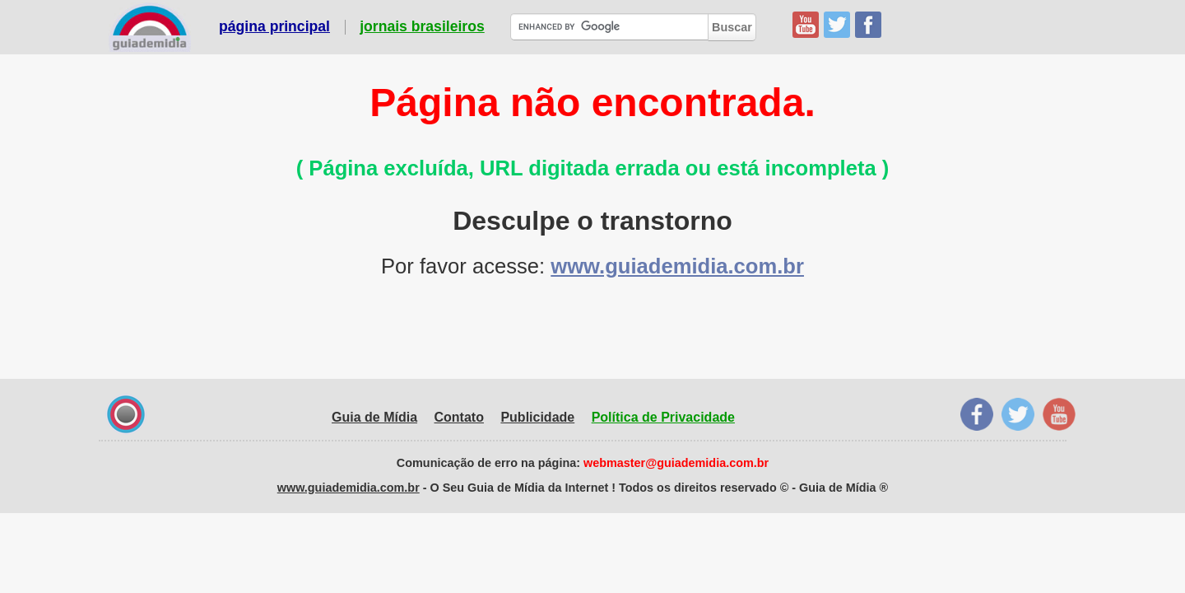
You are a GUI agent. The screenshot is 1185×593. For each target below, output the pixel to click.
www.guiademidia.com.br (677, 266)
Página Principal (274, 27)
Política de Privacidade (663, 417)
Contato (459, 417)
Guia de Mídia (374, 417)
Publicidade (537, 417)
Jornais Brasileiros (422, 27)
